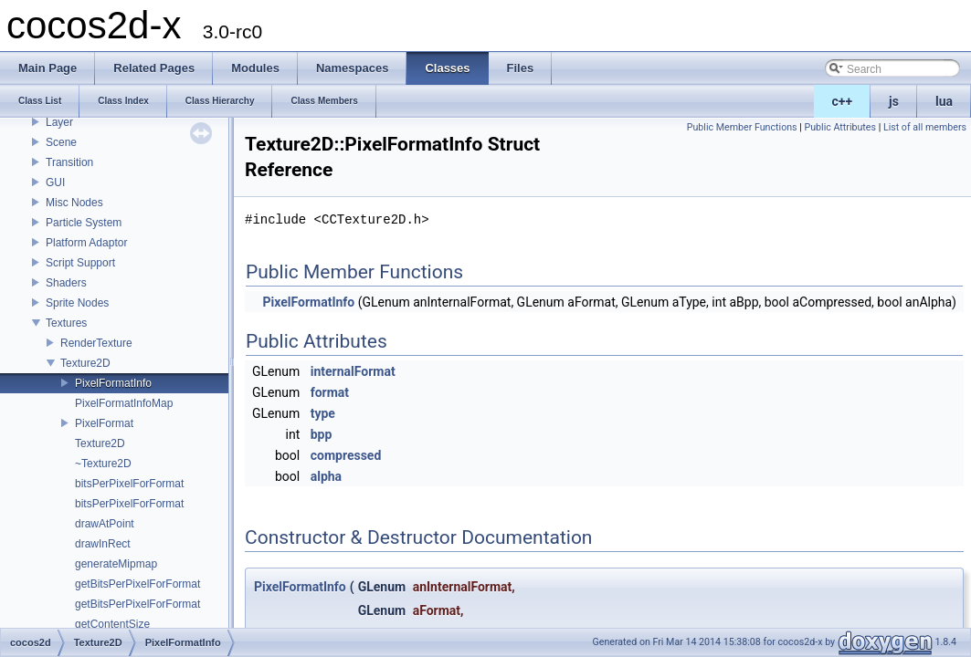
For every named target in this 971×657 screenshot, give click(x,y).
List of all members (924, 127)
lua (944, 101)
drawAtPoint (104, 523)
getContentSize (112, 624)
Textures (66, 323)
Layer (59, 122)
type (323, 413)
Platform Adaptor (86, 242)
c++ (842, 101)
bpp (321, 434)
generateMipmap (116, 564)
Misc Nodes (74, 202)
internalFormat (353, 371)
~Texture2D (103, 463)
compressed (346, 455)
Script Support (80, 262)
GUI (55, 182)
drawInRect (103, 543)
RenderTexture (96, 343)
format (330, 392)
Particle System (83, 222)
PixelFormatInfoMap (124, 403)
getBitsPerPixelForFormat (137, 584)
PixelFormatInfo (113, 383)
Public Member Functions (742, 127)
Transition (69, 162)
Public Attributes (840, 127)
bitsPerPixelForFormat (129, 483)
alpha (326, 476)
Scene (61, 142)
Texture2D (85, 363)
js (894, 101)
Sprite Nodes (77, 303)
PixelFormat (104, 423)
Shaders (66, 282)
